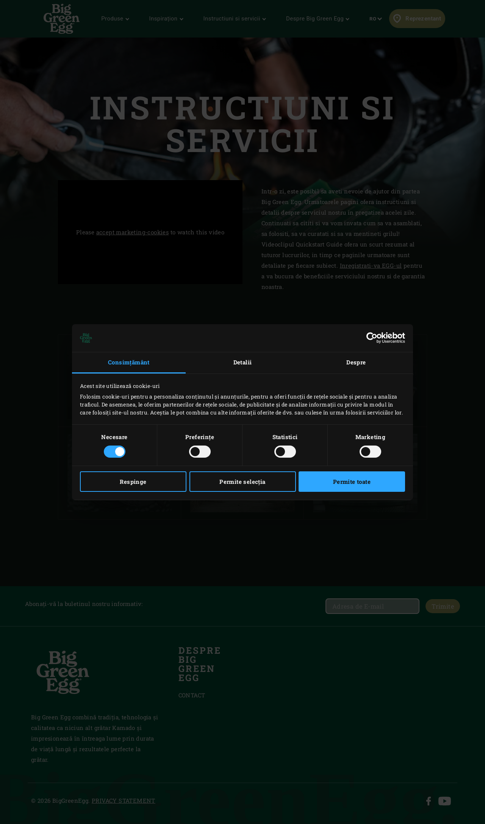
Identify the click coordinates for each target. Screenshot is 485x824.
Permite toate (352, 481)
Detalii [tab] (242, 362)
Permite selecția (242, 481)
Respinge (133, 481)
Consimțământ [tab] (129, 362)
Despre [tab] (356, 362)
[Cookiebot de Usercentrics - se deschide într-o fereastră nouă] (372, 338)
